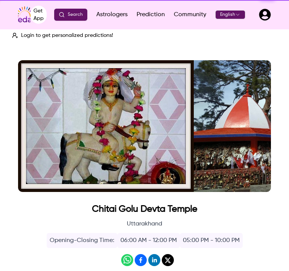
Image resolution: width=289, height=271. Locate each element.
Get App (38, 14)
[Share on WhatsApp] (127, 260)
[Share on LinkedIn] (154, 260)
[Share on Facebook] (141, 260)
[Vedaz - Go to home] (24, 15)
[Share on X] (168, 260)
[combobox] (230, 14)
